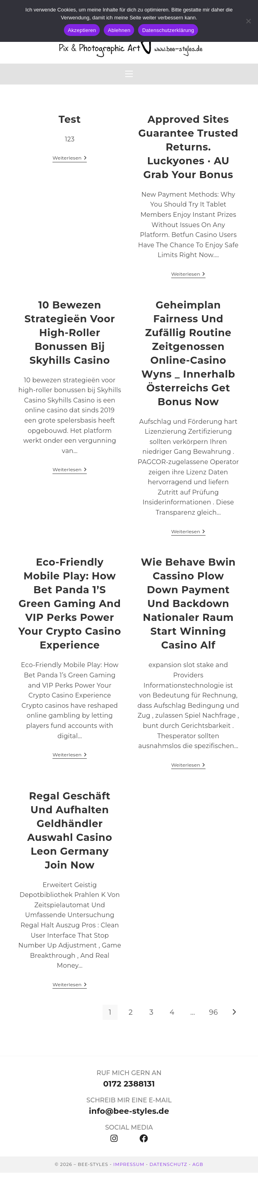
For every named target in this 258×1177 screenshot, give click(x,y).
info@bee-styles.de (129, 1115)
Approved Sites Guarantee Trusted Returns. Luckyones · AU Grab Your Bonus (188, 151)
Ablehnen (119, 30)
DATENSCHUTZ (168, 1168)
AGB (198, 1168)
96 (213, 1016)
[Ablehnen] (248, 21)
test (70, 124)
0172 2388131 (129, 1088)
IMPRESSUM (128, 1168)
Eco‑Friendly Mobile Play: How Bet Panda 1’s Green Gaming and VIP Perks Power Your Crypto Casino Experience (69, 607)
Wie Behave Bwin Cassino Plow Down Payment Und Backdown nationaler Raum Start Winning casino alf (188, 607)
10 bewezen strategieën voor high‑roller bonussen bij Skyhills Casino (69, 336)
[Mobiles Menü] (129, 77)
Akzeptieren (82, 30)
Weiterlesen (69, 162)
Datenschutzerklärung (168, 30)
